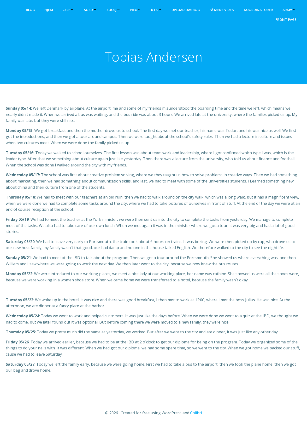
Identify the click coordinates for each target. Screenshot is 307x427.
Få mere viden (221, 9)
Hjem (48, 9)
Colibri (196, 413)
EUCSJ (114, 9)
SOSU (90, 9)
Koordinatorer (258, 9)
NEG (136, 9)
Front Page (286, 19)
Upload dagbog (185, 9)
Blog (30, 9)
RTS (156, 9)
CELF (68, 9)
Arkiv (289, 9)
